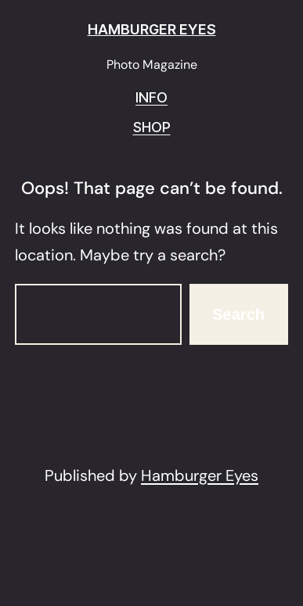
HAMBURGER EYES (152, 29)
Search (238, 314)
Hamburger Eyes (199, 475)
